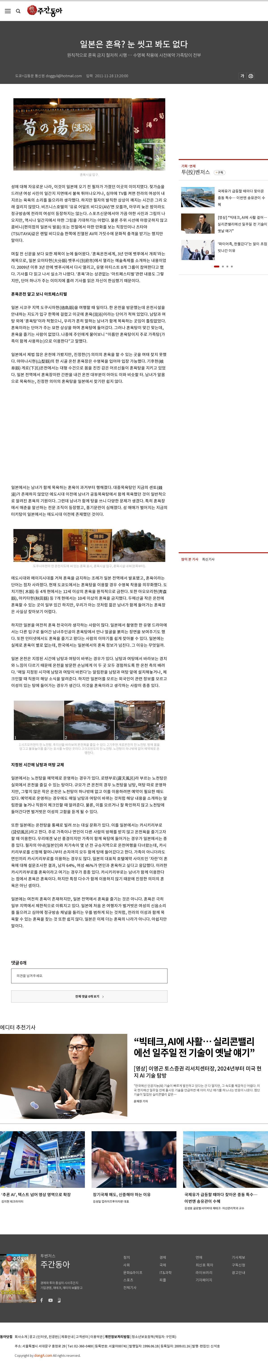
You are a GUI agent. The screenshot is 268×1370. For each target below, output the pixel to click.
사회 (126, 1265)
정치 (126, 1257)
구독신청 (238, 1265)
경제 (162, 1257)
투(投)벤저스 (195, 172)
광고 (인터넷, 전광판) (44, 1337)
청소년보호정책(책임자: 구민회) (154, 1337)
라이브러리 (204, 1273)
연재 (199, 1257)
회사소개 (21, 1337)
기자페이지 (204, 1280)
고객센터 (82, 1337)
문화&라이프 (132, 1273)
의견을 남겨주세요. (30, 976)
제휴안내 (67, 1337)
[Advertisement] (42, 434)
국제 (162, 1265)
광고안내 (238, 1273)
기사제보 (238, 1257)
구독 (220, 173)
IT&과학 (165, 1273)
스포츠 (128, 1280)
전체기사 (130, 1288)
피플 (162, 1280)
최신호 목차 (204, 1265)
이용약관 (96, 1337)
